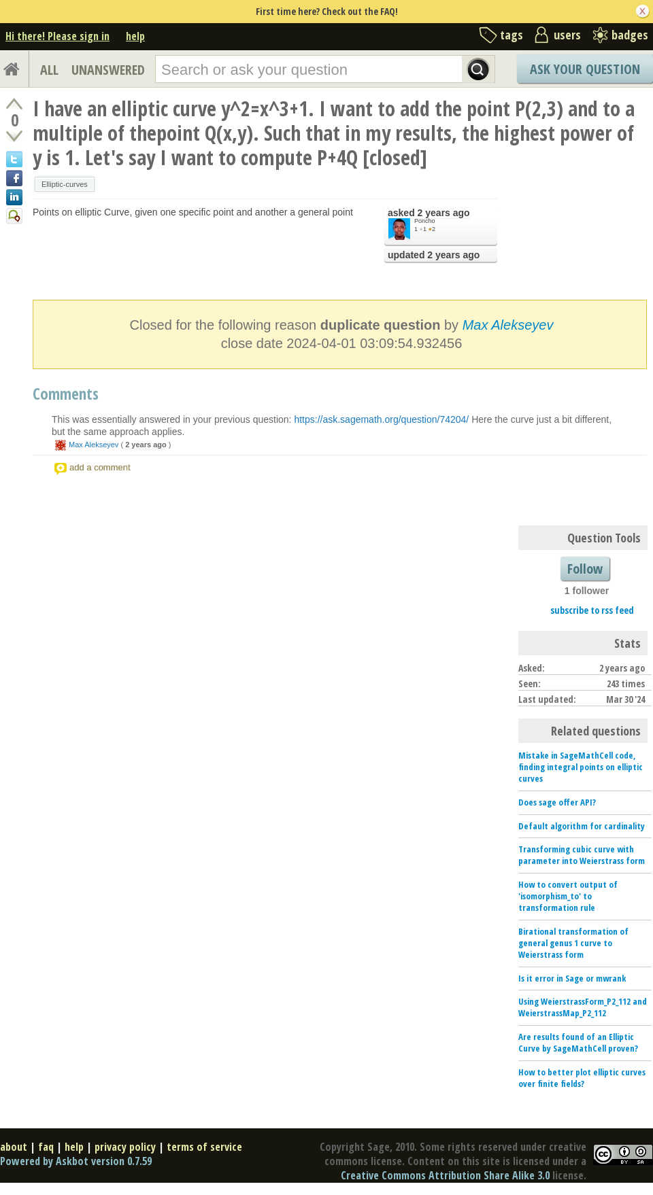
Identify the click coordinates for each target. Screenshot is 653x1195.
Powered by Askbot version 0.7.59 (76, 1161)
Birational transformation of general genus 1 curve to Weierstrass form (573, 942)
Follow (585, 568)
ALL (49, 69)
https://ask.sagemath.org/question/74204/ (381, 419)
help (135, 36)
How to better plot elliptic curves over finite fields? (582, 1078)
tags (511, 35)
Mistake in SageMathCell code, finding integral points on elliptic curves (580, 766)
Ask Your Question (585, 69)
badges (630, 35)
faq (46, 1146)
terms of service (204, 1146)
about (13, 1146)
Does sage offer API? (557, 802)
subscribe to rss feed (592, 610)
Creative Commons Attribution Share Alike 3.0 (445, 1175)
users (567, 35)
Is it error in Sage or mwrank (572, 978)
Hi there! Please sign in (57, 36)
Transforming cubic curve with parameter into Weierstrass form (581, 855)
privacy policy (125, 1146)
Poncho (424, 221)
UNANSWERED (108, 69)
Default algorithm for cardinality (581, 826)
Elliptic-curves (64, 184)
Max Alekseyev (508, 324)
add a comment (100, 467)
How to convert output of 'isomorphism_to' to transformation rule (568, 896)
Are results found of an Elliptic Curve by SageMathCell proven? (578, 1042)
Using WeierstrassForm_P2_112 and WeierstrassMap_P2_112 (582, 1007)
